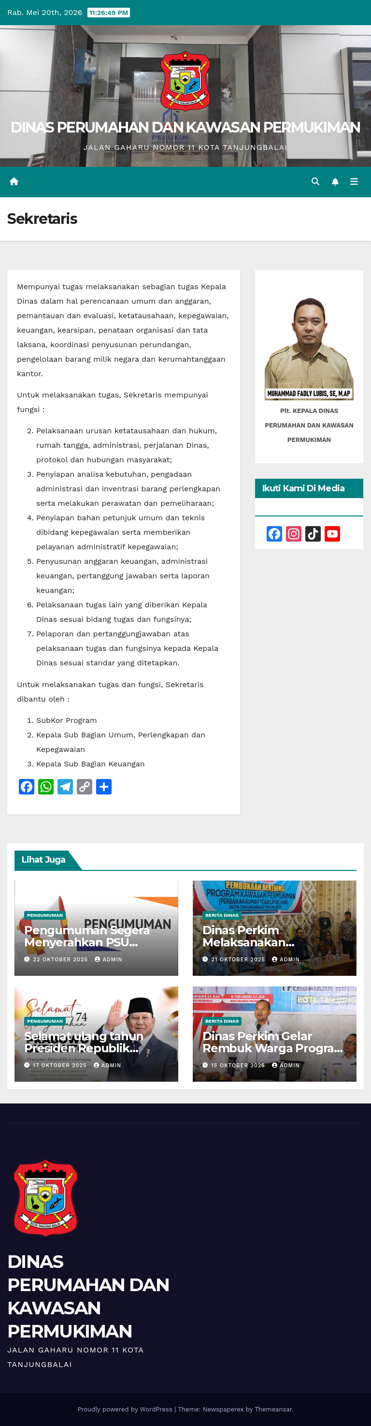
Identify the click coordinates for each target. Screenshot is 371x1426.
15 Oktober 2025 (240, 1065)
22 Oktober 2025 (61, 959)
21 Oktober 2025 (240, 959)
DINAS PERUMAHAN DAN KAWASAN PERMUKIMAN (185, 127)
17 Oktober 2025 (61, 1065)
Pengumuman (45, 915)
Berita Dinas (222, 915)
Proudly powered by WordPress (125, 1409)
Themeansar (273, 1409)
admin (108, 959)
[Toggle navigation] (354, 182)
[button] (315, 181)
